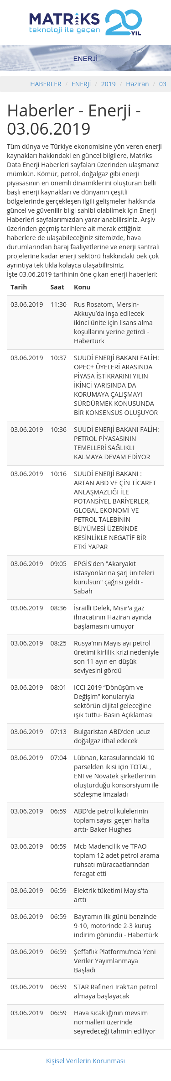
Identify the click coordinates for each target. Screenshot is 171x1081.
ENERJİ (81, 83)
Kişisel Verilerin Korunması (85, 1060)
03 (162, 83)
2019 (109, 83)
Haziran (137, 83)
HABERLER (45, 83)
